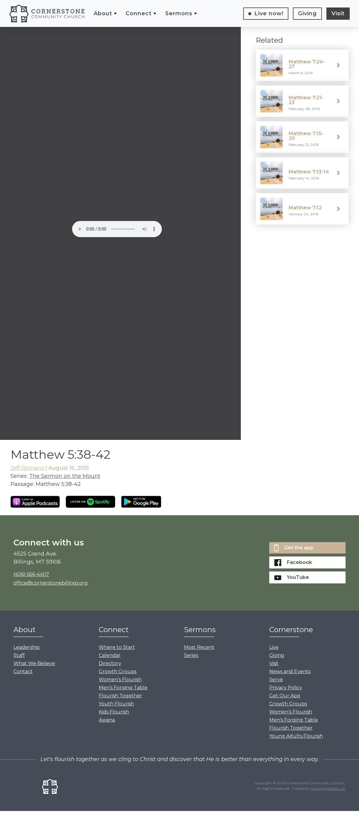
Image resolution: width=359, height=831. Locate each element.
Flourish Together (120, 696)
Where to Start (117, 647)
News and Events (290, 671)
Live (268, 13)
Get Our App (284, 696)
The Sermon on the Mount (64, 476)
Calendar (110, 655)
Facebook (293, 562)
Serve (276, 679)
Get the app (294, 548)
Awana (107, 720)
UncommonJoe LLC (328, 788)
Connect (139, 13)
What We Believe (34, 663)
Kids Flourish (114, 712)
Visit (338, 13)
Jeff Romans (27, 468)
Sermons (178, 13)
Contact (23, 671)
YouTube (291, 577)
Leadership (26, 647)
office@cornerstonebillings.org (50, 583)
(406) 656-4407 (31, 574)
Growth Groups (117, 671)
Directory (110, 663)
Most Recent (199, 647)
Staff (19, 655)
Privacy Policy (285, 687)
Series (191, 655)
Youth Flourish (116, 704)
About (103, 13)
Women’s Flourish (120, 679)
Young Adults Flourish (296, 736)
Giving (307, 13)
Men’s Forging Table (123, 687)
